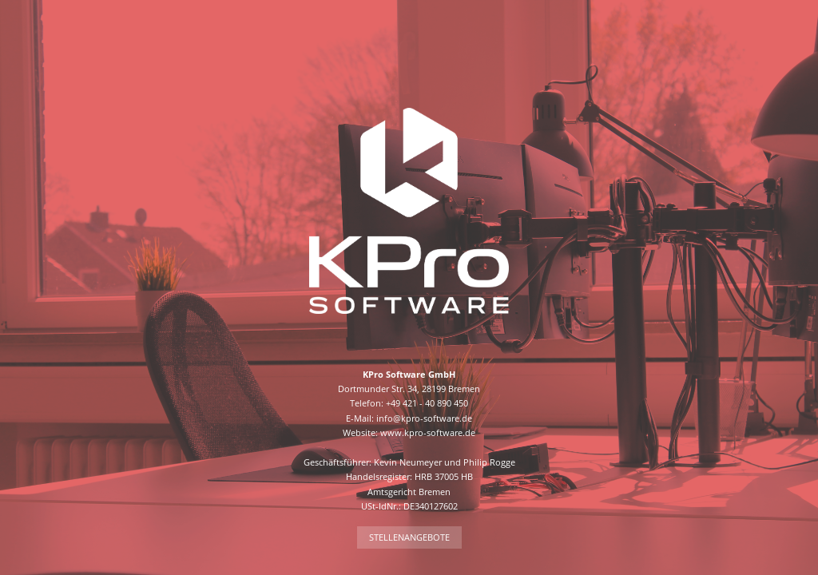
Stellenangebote (409, 537)
